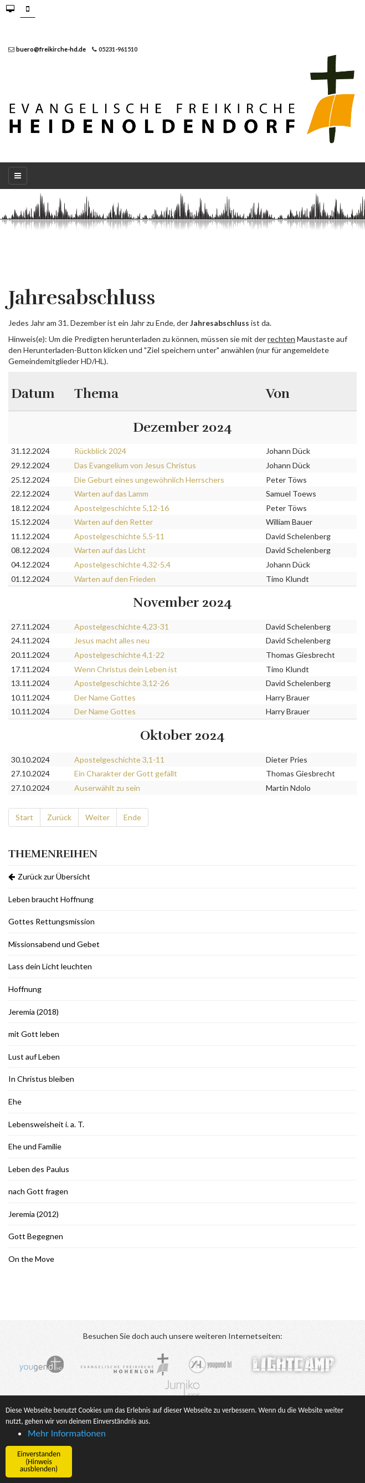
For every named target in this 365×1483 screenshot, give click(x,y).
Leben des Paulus (38, 1169)
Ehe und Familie (34, 1146)
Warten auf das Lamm (111, 493)
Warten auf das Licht (110, 550)
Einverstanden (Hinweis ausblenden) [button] (38, 1461)
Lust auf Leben (34, 1056)
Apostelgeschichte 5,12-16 (121, 508)
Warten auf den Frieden (115, 579)
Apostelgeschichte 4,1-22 (119, 654)
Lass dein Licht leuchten (50, 966)
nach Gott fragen (38, 1191)
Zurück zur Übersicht (49, 876)
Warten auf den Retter (113, 521)
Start (24, 817)
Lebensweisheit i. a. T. (46, 1124)
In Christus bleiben (41, 1078)
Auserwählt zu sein (107, 787)
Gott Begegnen (35, 1236)
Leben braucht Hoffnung (51, 899)
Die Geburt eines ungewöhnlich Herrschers (149, 479)
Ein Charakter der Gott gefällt (125, 773)
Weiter (97, 817)
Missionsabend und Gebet (54, 944)
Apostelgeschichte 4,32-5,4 (122, 564)
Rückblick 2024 (100, 451)
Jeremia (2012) (33, 1214)
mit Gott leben (33, 1034)
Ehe (15, 1101)
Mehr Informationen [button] (67, 1433)
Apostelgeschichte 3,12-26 (121, 683)
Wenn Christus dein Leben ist (125, 669)
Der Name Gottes (105, 697)
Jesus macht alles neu (112, 640)
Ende (132, 817)
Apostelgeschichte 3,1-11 (119, 759)
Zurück (59, 817)
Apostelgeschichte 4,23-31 (121, 626)
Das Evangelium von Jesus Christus (135, 465)
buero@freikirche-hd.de (51, 49)
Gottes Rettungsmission (51, 921)
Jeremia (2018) (33, 1011)
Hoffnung (25, 989)
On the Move (31, 1259)
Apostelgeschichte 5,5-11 (119, 536)
